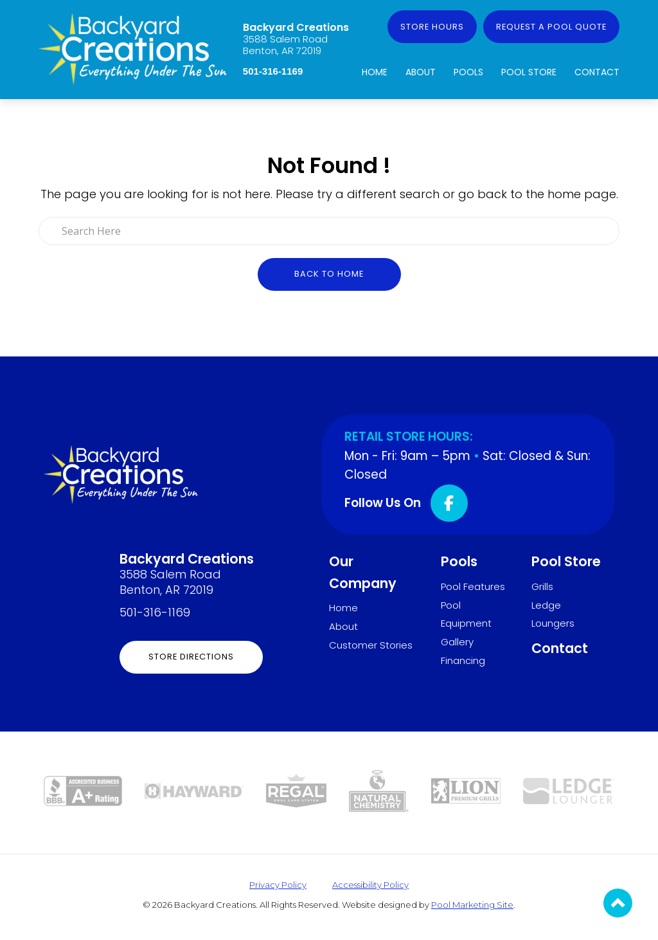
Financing (463, 660)
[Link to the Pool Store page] (296, 790)
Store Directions (191, 656)
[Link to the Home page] (133, 48)
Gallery (457, 642)
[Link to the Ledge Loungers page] (568, 790)
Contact (596, 72)
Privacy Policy (278, 885)
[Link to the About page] (83, 790)
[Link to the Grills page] (466, 790)
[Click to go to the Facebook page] (449, 503)
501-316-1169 (273, 71)
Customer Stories (371, 645)
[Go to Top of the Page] (617, 903)
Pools (468, 72)
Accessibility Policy (370, 885)
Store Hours (432, 27)
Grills (542, 586)
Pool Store (528, 72)
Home (374, 72)
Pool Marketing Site (472, 904)
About (420, 72)
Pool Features (473, 586)
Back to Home (329, 274)
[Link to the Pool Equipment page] (194, 790)
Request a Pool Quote (551, 27)
